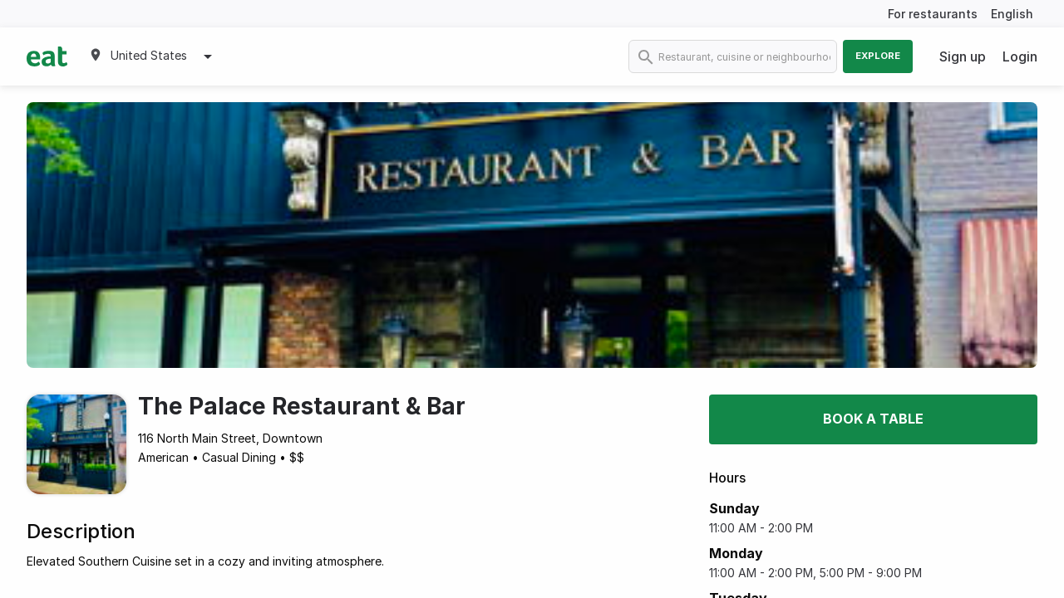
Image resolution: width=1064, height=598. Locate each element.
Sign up (962, 56)
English (1012, 14)
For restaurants (933, 14)
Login (1019, 56)
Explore (877, 55)
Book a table (873, 418)
